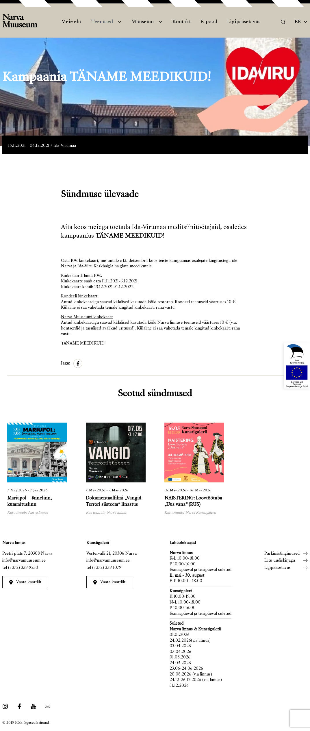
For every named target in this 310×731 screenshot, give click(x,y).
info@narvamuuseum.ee (24, 560)
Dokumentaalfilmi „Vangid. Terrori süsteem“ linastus (114, 501)
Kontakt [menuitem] (181, 22)
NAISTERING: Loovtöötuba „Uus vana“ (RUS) (193, 501)
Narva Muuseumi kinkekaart (87, 317)
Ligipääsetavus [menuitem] (243, 22)
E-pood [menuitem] (209, 22)
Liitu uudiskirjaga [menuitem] (279, 560)
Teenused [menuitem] (102, 22)
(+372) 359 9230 (23, 568)
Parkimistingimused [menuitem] (282, 554)
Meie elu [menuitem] (71, 22)
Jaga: (65, 363)
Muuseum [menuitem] (142, 22)
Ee (298, 22)
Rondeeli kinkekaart (79, 296)
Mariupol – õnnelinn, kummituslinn (29, 501)
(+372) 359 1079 (106, 568)
